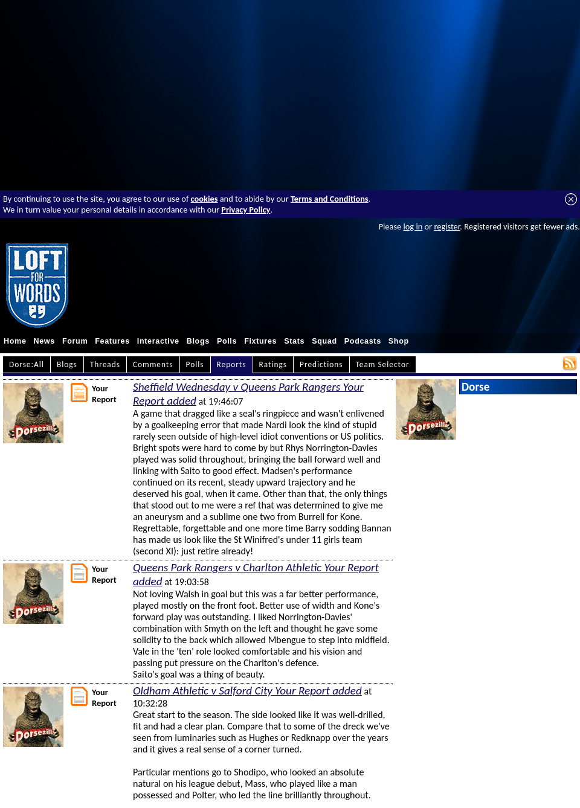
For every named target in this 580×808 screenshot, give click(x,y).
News (44, 341)
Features (112, 341)
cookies (204, 198)
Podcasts (362, 341)
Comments (153, 364)
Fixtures (260, 341)
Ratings (273, 364)
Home (15, 341)
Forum (75, 341)
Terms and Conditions (330, 198)
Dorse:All (26, 364)
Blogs (198, 341)
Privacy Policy (245, 209)
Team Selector (383, 364)
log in (412, 226)
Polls (227, 341)
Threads (105, 364)
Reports (231, 364)
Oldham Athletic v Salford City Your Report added (247, 690)
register (447, 226)
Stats (294, 341)
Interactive (158, 341)
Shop (398, 341)
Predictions (321, 364)
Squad (324, 341)
